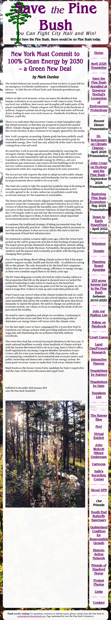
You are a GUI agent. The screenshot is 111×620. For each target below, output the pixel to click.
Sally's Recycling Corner (99, 475)
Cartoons (98, 464)
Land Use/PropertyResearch (99, 348)
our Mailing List (98, 313)
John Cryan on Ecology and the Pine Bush (98, 169)
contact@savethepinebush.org (31, 616)
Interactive (99, 359)
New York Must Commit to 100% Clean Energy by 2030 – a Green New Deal (45, 61)
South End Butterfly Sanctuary (99, 516)
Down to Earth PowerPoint (99, 221)
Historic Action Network (99, 554)
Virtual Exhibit (98, 436)
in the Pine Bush (99, 288)
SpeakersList (99, 395)
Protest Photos (98, 582)
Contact (99, 602)
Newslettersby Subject (98, 373)
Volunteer (99, 244)
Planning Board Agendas (98, 266)
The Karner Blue (98, 417)
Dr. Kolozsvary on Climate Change (99, 142)
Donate (98, 251)
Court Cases (99, 337)
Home (98, 53)
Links (99, 592)
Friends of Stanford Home (98, 569)
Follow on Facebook (99, 324)
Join (96, 311)
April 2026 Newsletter (99, 66)
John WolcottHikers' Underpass (99, 451)
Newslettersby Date (98, 384)
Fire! (98, 427)
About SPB (99, 490)
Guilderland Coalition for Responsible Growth (99, 535)
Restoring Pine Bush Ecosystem (98, 198)
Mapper (98, 363)
